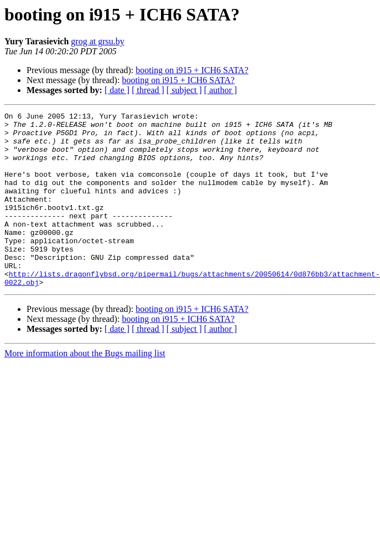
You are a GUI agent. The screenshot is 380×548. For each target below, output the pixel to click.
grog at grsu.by (97, 41)
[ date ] (117, 90)
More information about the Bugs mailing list (84, 388)
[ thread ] (148, 90)
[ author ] (220, 90)
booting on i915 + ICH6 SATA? (192, 70)
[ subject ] (184, 90)
